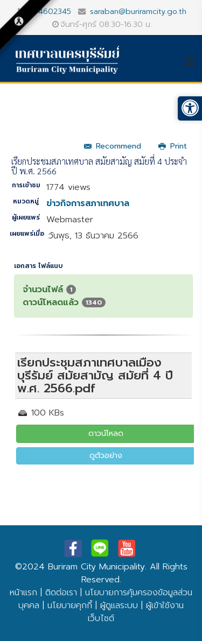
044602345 (49, 11)
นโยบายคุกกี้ (69, 605)
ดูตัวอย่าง (105, 455)
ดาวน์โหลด (105, 433)
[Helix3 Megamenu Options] (193, 62)
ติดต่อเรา (61, 592)
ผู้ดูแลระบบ (119, 605)
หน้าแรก (23, 592)
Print (172, 146)
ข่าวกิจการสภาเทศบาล (87, 203)
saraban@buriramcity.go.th (138, 11)
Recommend (112, 146)
